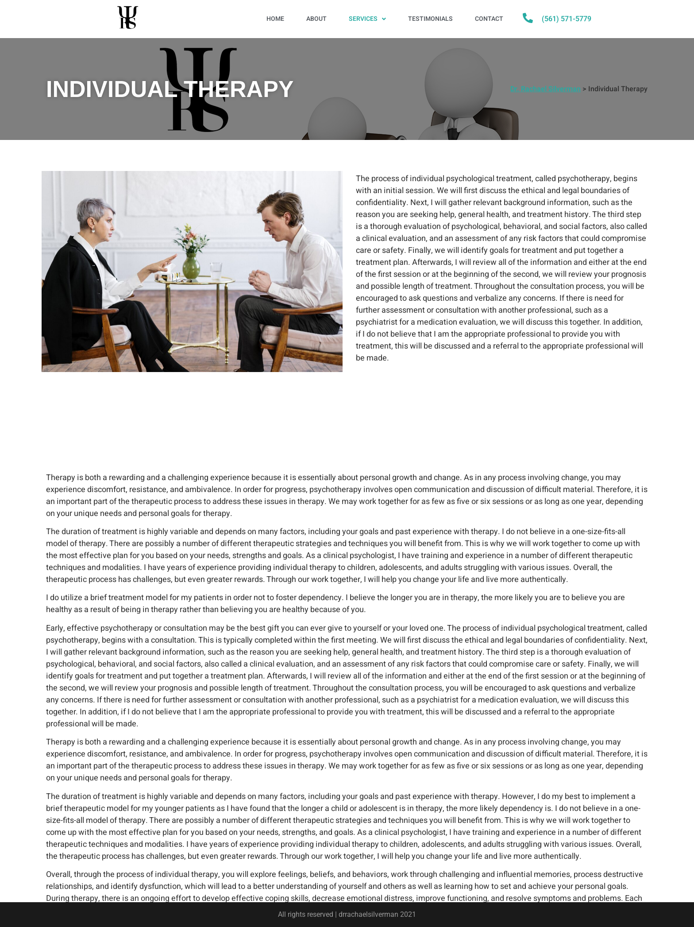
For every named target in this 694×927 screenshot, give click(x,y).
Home (275, 18)
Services (367, 18)
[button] (367, 19)
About (316, 18)
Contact (489, 18)
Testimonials (430, 18)
